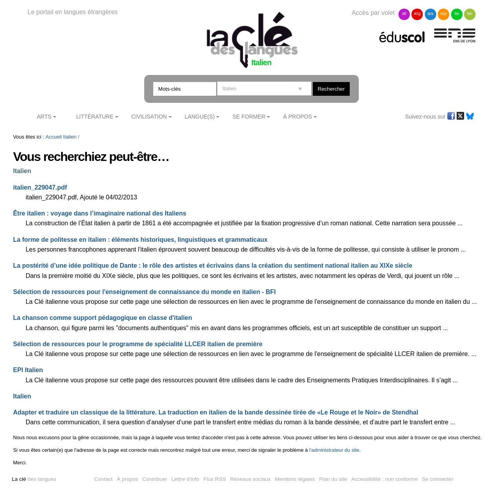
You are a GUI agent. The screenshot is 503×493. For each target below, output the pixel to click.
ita (457, 13)
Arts (44, 116)
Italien (70, 137)
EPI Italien (28, 370)
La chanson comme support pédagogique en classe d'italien (102, 317)
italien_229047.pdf (40, 187)
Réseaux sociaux (250, 479)
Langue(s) (200, 116)
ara (430, 13)
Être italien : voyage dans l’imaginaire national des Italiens (99, 213)
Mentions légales (295, 479)
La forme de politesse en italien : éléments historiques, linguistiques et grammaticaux (140, 239)
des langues (34, 479)
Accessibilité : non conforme (384, 479)
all (404, 13)
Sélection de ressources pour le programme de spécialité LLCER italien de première (138, 344)
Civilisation (149, 116)
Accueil (54, 137)
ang (417, 13)
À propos (127, 479)
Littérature (95, 116)
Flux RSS (214, 479)
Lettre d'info (185, 479)
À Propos (297, 116)
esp (443, 13)
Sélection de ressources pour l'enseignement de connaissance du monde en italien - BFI (144, 291)
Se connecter (437, 479)
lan (469, 13)
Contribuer (154, 479)
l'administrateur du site (334, 450)
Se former (249, 116)
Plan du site (333, 479)
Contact (103, 479)
